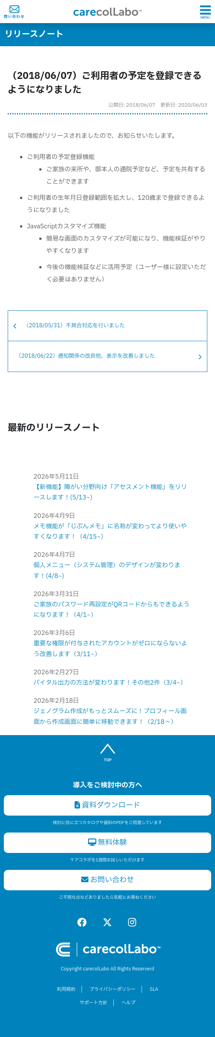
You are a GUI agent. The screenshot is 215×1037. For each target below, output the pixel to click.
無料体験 (107, 842)
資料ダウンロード (107, 805)
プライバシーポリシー (113, 989)
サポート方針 (93, 1002)
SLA (154, 989)
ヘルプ (128, 1002)
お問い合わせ (107, 879)
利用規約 (66, 989)
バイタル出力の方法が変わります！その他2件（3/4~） (110, 682)
